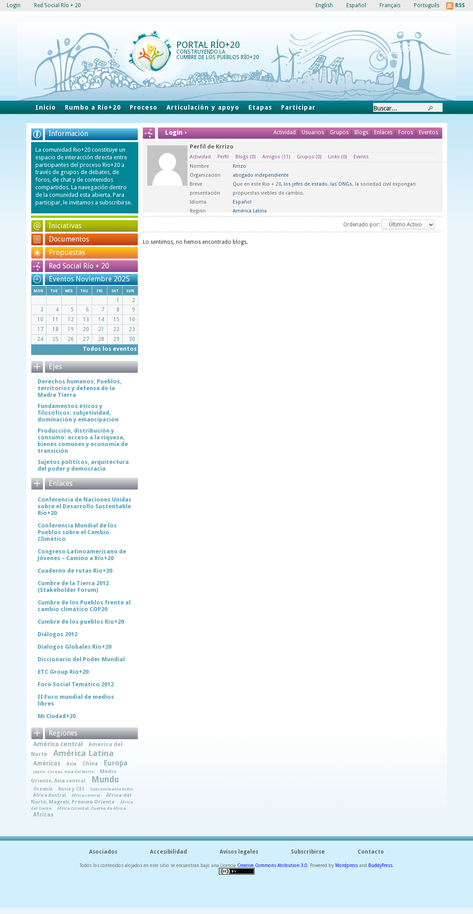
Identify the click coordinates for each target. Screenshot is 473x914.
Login (14, 5)
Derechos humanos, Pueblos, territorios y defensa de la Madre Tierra (80, 388)
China (90, 764)
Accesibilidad (168, 852)
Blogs (361, 132)
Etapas (260, 107)
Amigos (276, 157)
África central (86, 795)
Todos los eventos (110, 348)
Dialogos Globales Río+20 (74, 646)
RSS (460, 5)
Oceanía (42, 788)
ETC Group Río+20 (63, 671)
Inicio (45, 107)
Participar (298, 107)
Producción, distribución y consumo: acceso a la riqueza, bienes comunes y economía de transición (83, 440)
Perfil (223, 157)
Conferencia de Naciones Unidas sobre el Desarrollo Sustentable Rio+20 (85, 506)
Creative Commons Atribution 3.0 (272, 865)
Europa (116, 763)
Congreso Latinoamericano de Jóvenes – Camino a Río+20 (82, 554)
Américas (46, 763)
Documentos (69, 239)
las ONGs (341, 184)
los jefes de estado (306, 184)
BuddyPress (380, 865)
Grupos (339, 132)
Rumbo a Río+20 (93, 107)
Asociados (103, 852)
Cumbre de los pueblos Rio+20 (81, 621)
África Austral (49, 795)
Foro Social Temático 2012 (76, 684)
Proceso (144, 107)
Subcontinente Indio (111, 788)
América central (58, 744)
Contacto (371, 852)
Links (337, 157)
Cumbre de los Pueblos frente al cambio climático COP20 (84, 605)
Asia (71, 764)
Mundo (105, 779)
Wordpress (346, 865)
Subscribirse (308, 852)
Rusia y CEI (71, 788)
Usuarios (313, 132)
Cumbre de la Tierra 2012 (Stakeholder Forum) (73, 586)
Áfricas (43, 815)
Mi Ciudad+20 (57, 716)
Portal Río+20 (208, 44)
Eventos (428, 132)
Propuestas (67, 252)
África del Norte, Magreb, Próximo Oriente (81, 798)
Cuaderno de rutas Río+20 (75, 570)
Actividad (284, 132)
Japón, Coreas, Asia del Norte (63, 771)
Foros (405, 132)
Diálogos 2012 (57, 634)
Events (361, 157)
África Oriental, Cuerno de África (91, 808)
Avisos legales (239, 852)
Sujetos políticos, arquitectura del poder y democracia (83, 465)
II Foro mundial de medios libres (76, 700)
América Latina (83, 753)
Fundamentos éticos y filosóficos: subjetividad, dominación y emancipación (78, 413)
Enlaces (384, 132)
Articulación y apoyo (202, 107)
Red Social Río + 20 (79, 266)
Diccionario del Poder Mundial (81, 659)
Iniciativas (65, 225)
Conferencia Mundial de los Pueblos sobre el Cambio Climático (77, 532)
